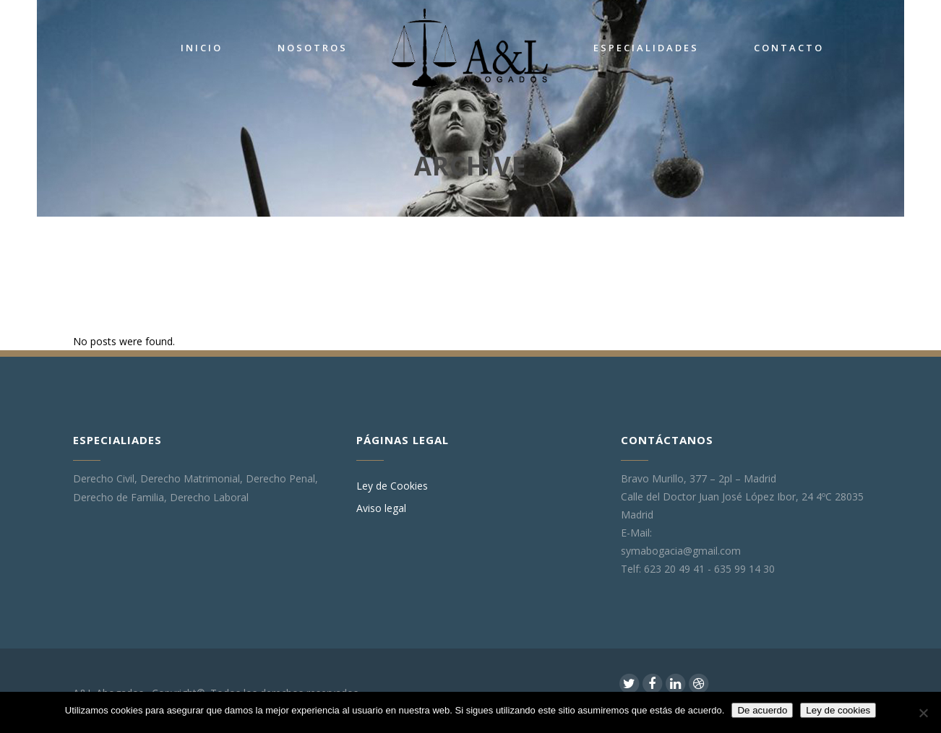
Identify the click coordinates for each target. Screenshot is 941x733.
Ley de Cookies (392, 486)
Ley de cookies (838, 710)
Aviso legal (381, 508)
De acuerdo (762, 710)
